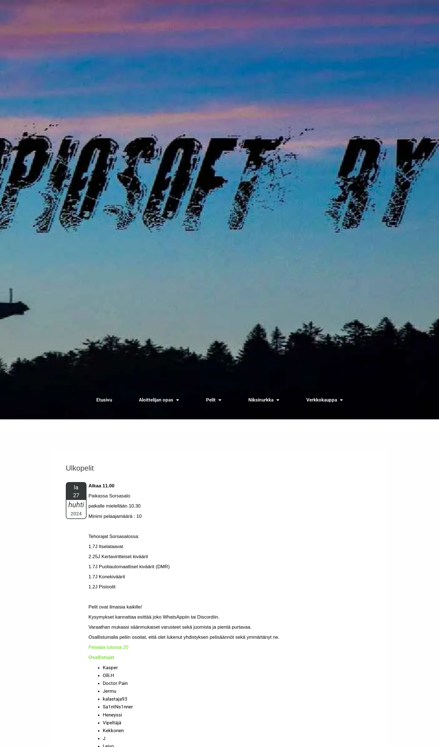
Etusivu (104, 400)
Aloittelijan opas (159, 400)
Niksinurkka (263, 400)
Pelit (213, 400)
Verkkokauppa (324, 400)
